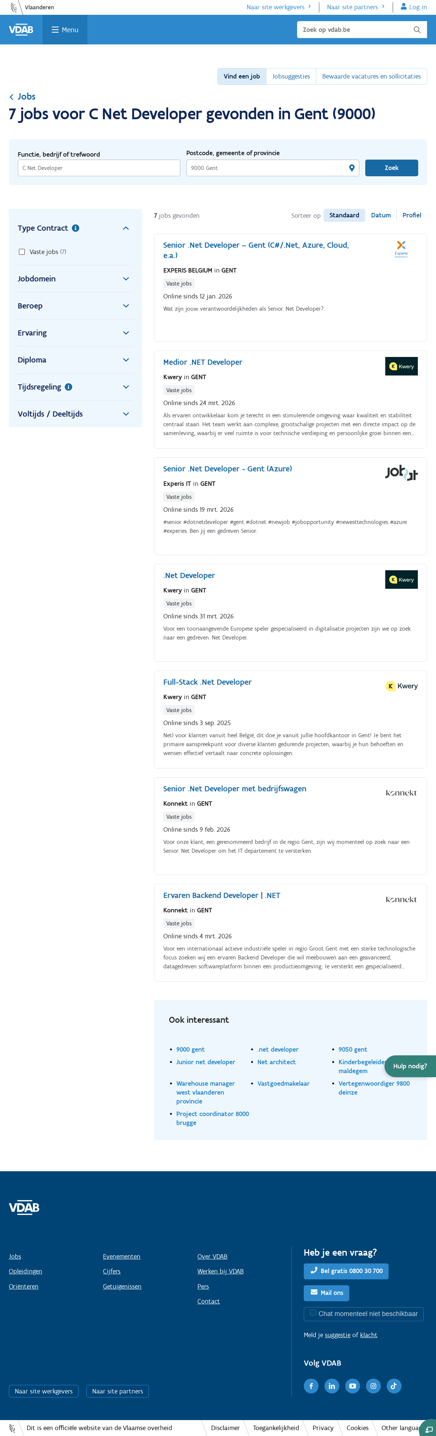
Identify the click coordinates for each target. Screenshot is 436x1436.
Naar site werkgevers (275, 7)
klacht (368, 1335)
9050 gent (353, 1049)
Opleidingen (25, 1271)
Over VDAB (212, 1256)
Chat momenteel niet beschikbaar (368, 1314)
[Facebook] (311, 1386)
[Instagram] (373, 1386)
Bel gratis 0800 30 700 (352, 1271)
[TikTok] (394, 1386)
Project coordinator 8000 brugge (212, 1118)
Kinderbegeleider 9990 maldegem (370, 1066)
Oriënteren (24, 1286)
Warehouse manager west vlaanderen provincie (205, 1092)
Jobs (22, 96)
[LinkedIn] (331, 1386)
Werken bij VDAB (220, 1271)
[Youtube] (352, 1386)
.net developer (278, 1049)
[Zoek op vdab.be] (362, 29)
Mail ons (332, 1293)
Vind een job (242, 76)
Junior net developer (205, 1062)
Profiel (412, 215)
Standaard (344, 215)
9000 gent (190, 1049)
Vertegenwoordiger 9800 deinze (374, 1087)
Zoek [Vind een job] (392, 168)
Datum (381, 215)
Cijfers (111, 1271)
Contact (208, 1301)
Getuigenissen (122, 1286)
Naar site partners (352, 7)
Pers (203, 1286)
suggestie (337, 1335)
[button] (410, 1066)
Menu (70, 29)
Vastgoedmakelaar (283, 1083)
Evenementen (121, 1256)
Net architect (276, 1062)
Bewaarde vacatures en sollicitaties (371, 76)
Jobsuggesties (291, 76)
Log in (418, 7)
